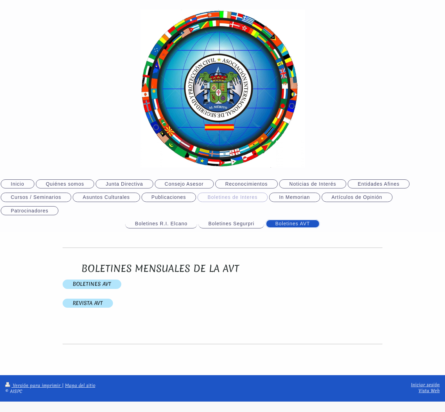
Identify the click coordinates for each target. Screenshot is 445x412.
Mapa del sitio (80, 385)
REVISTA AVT (88, 303)
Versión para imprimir (33, 385)
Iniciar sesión (425, 385)
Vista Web (429, 391)
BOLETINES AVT (92, 284)
